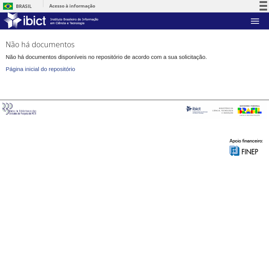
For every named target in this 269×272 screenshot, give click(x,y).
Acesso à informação (72, 6)
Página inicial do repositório (40, 69)
